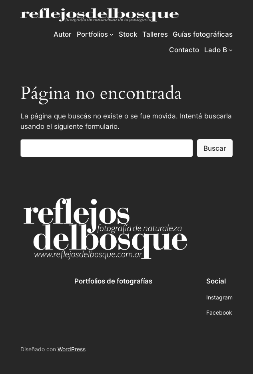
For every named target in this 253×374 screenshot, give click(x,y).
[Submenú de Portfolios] (112, 34)
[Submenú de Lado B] (231, 50)
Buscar (214, 148)
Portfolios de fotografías (113, 281)
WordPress (72, 349)
